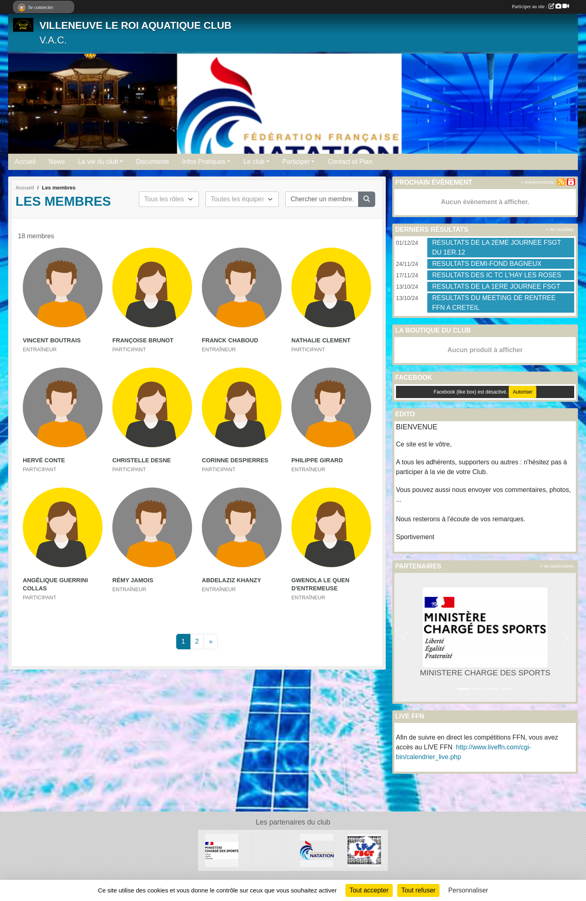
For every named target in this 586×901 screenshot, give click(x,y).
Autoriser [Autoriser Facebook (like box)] (522, 392)
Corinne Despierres (235, 460)
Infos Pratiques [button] (203, 161)
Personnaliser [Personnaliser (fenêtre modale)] (468, 890)
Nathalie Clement (320, 340)
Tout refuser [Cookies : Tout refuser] (418, 890)
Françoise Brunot (142, 340)
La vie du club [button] (98, 161)
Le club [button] (254, 161)
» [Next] (210, 641)
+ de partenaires (557, 566)
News (57, 161)
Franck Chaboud (230, 340)
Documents (152, 161)
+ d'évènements (537, 182)
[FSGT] (364, 850)
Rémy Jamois (132, 580)
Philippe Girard (317, 460)
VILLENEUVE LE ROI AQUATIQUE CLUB (135, 25)
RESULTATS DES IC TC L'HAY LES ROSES (496, 275)
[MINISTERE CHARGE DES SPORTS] (222, 850)
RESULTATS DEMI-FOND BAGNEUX (486, 263)
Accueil (25, 161)
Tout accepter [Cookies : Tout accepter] (369, 890)
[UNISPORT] (269, 850)
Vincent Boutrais (52, 340)
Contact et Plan (350, 161)
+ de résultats (560, 229)
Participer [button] (296, 161)
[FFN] (317, 850)
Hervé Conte (44, 460)
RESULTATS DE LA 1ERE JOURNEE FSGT (496, 286)
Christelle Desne (141, 460)
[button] (405, 637)
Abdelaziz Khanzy (231, 580)
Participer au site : (540, 6)
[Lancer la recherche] (366, 199)
